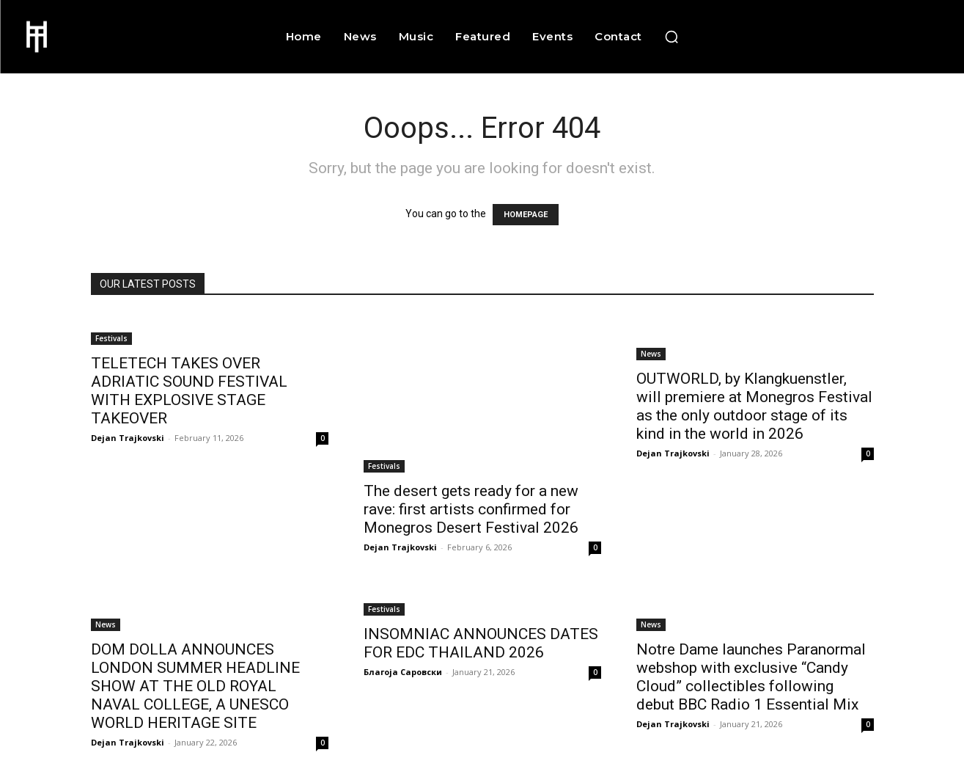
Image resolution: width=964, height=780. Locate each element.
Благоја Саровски (403, 671)
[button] (671, 36)
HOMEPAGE (526, 214)
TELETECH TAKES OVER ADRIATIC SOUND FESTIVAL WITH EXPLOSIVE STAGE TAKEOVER (189, 390)
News (651, 354)
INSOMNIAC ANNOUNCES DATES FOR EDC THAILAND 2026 (481, 643)
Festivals (111, 338)
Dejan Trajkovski (127, 437)
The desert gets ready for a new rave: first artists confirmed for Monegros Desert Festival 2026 (471, 509)
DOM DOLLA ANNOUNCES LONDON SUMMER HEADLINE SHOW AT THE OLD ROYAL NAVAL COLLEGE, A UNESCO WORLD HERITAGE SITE (195, 686)
